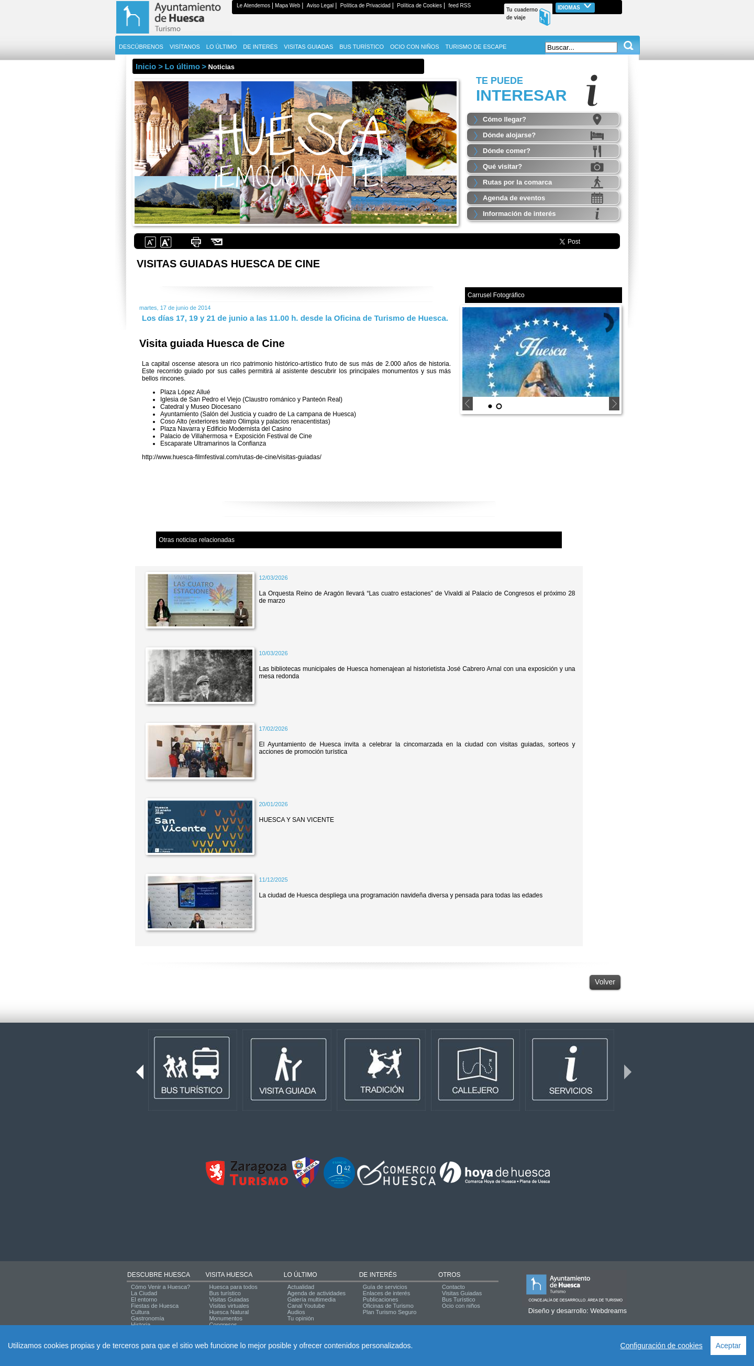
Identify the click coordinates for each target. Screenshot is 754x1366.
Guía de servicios (385, 1287)
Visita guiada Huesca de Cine (212, 343)
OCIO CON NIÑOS (414, 47)
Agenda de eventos (514, 198)
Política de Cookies (419, 5)
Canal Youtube (306, 1306)
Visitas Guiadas (229, 1299)
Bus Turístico (458, 1299)
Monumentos (225, 1318)
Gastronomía (147, 1318)
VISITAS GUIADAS (308, 47)
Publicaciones (380, 1299)
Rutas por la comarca (517, 182)
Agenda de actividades (316, 1293)
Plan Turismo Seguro (390, 1312)
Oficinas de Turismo (388, 1306)
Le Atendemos (253, 5)
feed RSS (459, 5)
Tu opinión (300, 1318)
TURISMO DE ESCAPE (476, 47)
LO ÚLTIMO (300, 1274)
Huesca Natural (229, 1312)
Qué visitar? (502, 166)
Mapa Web (287, 5)
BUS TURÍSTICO (361, 47)
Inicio (146, 66)
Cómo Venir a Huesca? (160, 1287)
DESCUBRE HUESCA (158, 1274)
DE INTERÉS (378, 1274)
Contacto (453, 1287)
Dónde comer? (506, 151)
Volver (605, 982)
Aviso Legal (320, 5)
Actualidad (300, 1287)
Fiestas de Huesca (155, 1306)
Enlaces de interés (387, 1293)
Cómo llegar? (504, 119)
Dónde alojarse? (509, 135)
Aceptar (728, 1345)
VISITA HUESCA (228, 1274)
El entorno (144, 1299)
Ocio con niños (461, 1306)
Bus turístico (225, 1293)
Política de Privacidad (365, 5)
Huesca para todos (233, 1287)
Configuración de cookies (661, 1345)
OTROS (449, 1274)
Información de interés (519, 214)
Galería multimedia (311, 1299)
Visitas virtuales (229, 1306)
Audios (296, 1312)
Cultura (140, 1312)
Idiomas (575, 6)
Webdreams (608, 1311)
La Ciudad (144, 1293)
